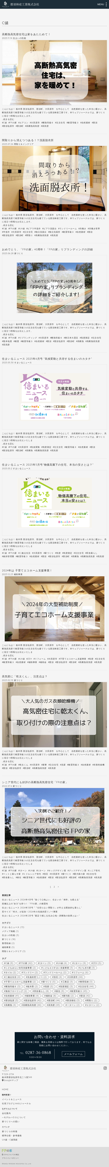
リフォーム (40, 659)
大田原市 (35, 122)
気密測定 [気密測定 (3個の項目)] (66, 986)
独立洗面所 (54, 232)
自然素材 (86, 122)
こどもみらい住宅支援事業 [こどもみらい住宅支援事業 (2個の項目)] (21, 968)
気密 (58, 553)
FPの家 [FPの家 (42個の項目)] (26, 963)
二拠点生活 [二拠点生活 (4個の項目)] (13, 977)
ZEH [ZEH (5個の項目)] (97, 963)
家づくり (18, 253)
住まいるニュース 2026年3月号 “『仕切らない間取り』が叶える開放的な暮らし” (42, 907)
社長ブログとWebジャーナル (16, 1103)
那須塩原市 (8, 126)
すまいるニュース (23, 362)
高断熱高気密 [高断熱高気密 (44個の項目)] (32, 1005)
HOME (5, 1089)
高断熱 (80, 341)
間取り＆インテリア (24, 144)
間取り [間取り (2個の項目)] (92, 1000)
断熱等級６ (48, 122)
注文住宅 (60, 122)
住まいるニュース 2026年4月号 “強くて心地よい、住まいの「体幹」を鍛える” (41, 899)
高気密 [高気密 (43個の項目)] (54, 1005)
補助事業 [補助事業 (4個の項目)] (32, 996)
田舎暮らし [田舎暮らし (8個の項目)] (41, 991)
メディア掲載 (8, 931)
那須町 (20, 126)
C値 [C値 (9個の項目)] (9, 963)
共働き (83, 228)
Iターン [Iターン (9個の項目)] (45, 963)
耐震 (17, 341)
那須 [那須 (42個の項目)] (85, 996)
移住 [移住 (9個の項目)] (60, 991)
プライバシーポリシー (10, 1158)
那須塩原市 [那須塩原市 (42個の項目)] (33, 1000)
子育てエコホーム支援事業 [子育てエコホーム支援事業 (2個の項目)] (21, 981)
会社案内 (6, 1113)
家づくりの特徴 (9, 1131)
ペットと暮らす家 (12, 874)
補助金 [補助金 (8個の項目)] (51, 996)
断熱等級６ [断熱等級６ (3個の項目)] (13, 986)
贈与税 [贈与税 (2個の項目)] (68, 996)
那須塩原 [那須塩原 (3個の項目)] (12, 1000)
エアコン (24, 122)
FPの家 (13, 122)
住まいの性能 (19, 38)
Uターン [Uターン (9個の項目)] (80, 963)
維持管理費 (8, 556)
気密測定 (85, 337)
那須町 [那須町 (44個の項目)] (54, 1000)
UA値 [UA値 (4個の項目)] (62, 963)
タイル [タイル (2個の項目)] (11, 972)
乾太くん (24, 764)
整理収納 (6, 943)
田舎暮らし (91, 553)
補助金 (43, 662)
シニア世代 (94, 870)
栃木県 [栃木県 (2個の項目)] (32, 986)
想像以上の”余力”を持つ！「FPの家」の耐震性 (25, 903)
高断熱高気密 (32, 126)
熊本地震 (7, 341)
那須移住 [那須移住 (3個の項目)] (73, 1000)
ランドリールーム (68, 228)
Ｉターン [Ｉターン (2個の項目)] (73, 1005)
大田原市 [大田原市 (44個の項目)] (76, 977)
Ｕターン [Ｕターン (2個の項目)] (93, 1005)
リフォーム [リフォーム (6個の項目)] (80, 972)
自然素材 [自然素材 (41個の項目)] (12, 996)
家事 (45, 764)
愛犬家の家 (79, 874)
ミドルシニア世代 (32, 874)
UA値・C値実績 (10, 1139)
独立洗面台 (41, 232)
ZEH (30, 659)
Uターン (42, 870)
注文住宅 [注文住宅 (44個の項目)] (87, 986)
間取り (29, 235)
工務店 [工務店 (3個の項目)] (68, 981)
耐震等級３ (73, 122)
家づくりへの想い (11, 1121)
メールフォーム (73, 1054)
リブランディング (28, 337)
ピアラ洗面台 (50, 228)
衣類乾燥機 (99, 764)
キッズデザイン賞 (57, 870)
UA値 (22, 228)
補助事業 (18, 574)
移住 (19, 877)
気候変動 (35, 447)
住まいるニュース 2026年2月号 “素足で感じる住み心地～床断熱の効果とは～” (41, 915)
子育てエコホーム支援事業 (73, 659)
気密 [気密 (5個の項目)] (49, 986)
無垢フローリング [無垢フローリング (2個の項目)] (16, 991)
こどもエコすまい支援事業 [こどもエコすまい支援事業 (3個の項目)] (58, 968)
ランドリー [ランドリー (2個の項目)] (30, 972)
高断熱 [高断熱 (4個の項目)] (11, 1005)
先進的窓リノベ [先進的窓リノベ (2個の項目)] (37, 977)
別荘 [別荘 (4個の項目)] (58, 977)
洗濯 (63, 764)
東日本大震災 (71, 337)
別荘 (46, 874)
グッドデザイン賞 (77, 870)
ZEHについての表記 (11, 1154)
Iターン (23, 870)
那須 (95, 122)
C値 (5, 122)
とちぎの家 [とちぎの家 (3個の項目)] (87, 968)
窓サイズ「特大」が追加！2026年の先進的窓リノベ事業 (30, 911)
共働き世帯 (94, 228)
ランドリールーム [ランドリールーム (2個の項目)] (55, 972)
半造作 (6, 232)
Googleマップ (11, 1080)
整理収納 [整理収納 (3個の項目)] (86, 981)
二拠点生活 (25, 553)
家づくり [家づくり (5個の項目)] (49, 981)
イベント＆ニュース (12, 1099)
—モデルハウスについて (14, 1117)
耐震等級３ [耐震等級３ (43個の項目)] (79, 991)
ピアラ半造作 (34, 228)
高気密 (45, 126)
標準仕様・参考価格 (12, 1135)
